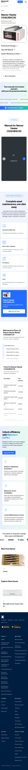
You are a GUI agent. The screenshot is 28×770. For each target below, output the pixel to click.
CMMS (2, 639)
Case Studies (18, 701)
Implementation (5, 738)
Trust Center (18, 738)
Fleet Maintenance (20, 657)
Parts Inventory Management (5, 660)
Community (18, 721)
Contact (3, 741)
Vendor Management (6, 694)
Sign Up (20, 1)
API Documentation (20, 727)
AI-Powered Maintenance (4, 682)
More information (9, 76)
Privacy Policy (18, 744)
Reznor (6, 6)
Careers (3, 704)
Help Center (4, 734)
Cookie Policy (18, 750)
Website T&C (18, 760)
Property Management (20, 653)
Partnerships (4, 708)
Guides (17, 714)
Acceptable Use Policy (20, 757)
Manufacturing (19, 639)
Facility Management (20, 660)
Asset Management (6, 656)
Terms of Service (19, 741)
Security (17, 734)
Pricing (16, 620)
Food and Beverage (20, 642)
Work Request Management (4, 687)
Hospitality (17, 663)
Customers (4, 620)
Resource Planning (6, 691)
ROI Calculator (18, 724)
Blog (16, 711)
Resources (21, 620)
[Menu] (25, 2)
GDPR (16, 754)
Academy (17, 708)
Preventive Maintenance (4, 673)
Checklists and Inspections (5, 665)
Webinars (17, 717)
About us (3, 701)
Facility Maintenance (6, 669)
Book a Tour (4, 622)
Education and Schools (21, 650)
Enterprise (10, 620)
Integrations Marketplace (4, 652)
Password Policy (19, 747)
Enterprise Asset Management (5, 643)
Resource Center (19, 704)
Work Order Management (4, 677)
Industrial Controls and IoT (7, 648)
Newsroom (4, 711)
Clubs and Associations (18, 646)
